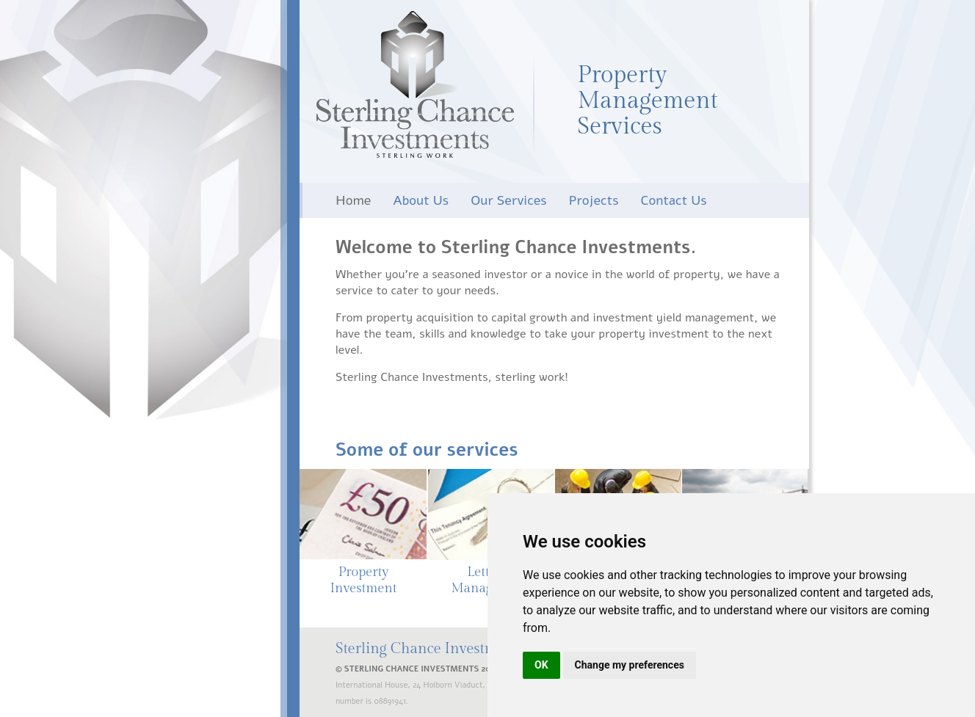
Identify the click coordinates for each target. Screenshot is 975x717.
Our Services (509, 200)
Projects (594, 200)
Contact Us (674, 200)
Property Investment (363, 580)
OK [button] (541, 665)
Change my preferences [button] (629, 665)
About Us (421, 200)
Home (353, 200)
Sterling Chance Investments (415, 84)
